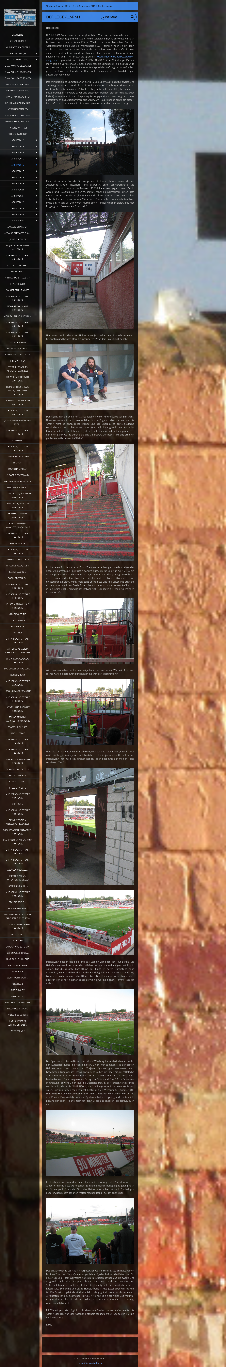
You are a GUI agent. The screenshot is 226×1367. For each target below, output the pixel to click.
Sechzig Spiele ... (17, 902)
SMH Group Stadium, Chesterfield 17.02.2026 (17, 650)
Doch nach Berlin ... (18, 908)
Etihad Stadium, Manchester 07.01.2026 (17, 525)
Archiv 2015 (18, 158)
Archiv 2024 (18, 214)
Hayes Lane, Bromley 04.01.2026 (17, 505)
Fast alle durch (17, 775)
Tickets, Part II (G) (17, 134)
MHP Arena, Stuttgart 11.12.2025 (18, 432)
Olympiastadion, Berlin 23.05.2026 (17, 926)
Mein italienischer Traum (17, 316)
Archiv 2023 (18, 208)
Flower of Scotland (17, 475)
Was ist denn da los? (17, 290)
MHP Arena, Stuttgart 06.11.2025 (18, 324)
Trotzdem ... (17, 934)
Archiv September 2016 (84, 6)
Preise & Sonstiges (18, 1014)
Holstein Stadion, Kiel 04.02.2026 (17, 606)
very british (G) (18, 53)
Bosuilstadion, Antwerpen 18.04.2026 (17, 832)
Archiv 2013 (18, 146)
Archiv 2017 (18, 171)
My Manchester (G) (17, 109)
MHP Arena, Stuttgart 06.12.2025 (18, 412)
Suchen (132, 17)
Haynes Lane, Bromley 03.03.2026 (18, 709)
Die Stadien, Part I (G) (17, 84)
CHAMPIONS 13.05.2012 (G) (18, 65)
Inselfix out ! (18, 990)
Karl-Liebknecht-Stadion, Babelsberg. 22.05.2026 (17, 916)
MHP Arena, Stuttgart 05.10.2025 (18, 257)
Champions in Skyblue (18, 769)
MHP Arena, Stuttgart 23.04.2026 (18, 852)
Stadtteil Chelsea (17, 727)
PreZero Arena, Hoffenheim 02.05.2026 (18, 878)
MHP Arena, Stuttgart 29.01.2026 (18, 586)
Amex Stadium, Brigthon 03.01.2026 (17, 495)
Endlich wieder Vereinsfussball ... (18, 1023)
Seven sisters (17, 620)
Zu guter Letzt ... (18, 940)
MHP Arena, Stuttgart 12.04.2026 (18, 812)
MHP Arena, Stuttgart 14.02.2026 (18, 640)
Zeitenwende (18, 1031)
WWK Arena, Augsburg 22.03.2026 (17, 761)
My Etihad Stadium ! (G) (17, 103)
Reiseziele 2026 (17, 543)
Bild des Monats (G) (17, 59)
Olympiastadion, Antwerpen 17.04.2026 (17, 822)
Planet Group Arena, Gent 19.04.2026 (17, 842)
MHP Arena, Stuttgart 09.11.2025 (18, 334)
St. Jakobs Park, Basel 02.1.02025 (17, 247)
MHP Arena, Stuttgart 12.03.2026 (18, 741)
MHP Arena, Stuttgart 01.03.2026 (18, 699)
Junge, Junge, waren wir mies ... (17, 422)
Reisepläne (17, 983)
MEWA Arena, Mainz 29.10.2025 (17, 308)
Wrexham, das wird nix (17, 1002)
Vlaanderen (17, 271)
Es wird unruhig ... (17, 886)
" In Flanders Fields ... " (17, 277)
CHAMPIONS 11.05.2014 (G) (18, 72)
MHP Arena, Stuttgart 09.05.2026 (18, 894)
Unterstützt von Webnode (90, 1363)
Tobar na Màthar (17, 468)
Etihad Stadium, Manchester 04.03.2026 (17, 719)
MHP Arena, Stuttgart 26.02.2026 (18, 683)
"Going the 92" (17, 996)
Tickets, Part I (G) (18, 127)
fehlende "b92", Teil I (18, 559)
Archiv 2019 (18, 183)
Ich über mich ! (18, 41)
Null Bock (17, 971)
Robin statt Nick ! (17, 578)
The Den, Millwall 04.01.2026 (17, 515)
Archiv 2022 (18, 202)
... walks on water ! (17, 226)
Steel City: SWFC (17, 781)
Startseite (17, 34)
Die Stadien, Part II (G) (17, 90)
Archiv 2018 (18, 177)
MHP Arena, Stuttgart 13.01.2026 (18, 535)
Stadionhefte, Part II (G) (17, 121)
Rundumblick (17, 674)
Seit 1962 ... (17, 804)
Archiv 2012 (18, 140)
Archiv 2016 (18, 165)
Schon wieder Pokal (18, 953)
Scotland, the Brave (17, 265)
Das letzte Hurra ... (17, 487)
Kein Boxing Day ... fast (17, 354)
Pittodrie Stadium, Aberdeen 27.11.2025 (17, 369)
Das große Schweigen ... (17, 668)
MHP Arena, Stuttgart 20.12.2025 (18, 448)
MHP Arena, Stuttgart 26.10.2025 (18, 298)
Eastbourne (17, 626)
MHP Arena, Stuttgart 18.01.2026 (18, 551)
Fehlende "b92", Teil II (17, 565)
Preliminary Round (17, 1008)
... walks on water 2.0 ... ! (17, 233)
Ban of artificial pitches (17, 481)
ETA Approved (17, 284)
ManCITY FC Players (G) (18, 96)
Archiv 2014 (18, 152)
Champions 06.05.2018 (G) (18, 78)
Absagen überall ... (17, 869)
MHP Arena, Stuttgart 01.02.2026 (18, 596)
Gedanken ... (17, 440)
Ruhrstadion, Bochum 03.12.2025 (17, 402)
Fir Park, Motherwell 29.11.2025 (17, 379)
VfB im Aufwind (18, 342)
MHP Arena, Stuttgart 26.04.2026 (18, 861)
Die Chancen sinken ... (17, 348)
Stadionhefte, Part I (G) (17, 115)
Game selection (17, 571)
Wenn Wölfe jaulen (17, 977)
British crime (18, 733)
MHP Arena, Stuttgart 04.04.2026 (18, 796)
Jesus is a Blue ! (18, 239)
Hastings (17, 632)
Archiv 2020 (18, 189)
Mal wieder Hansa (17, 965)
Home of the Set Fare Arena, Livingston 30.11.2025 (17, 391)
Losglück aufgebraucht (17, 691)
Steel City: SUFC (17, 787)
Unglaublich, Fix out (17, 959)
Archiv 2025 (18, 220)
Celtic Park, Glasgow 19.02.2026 (17, 660)
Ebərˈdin (17, 462)
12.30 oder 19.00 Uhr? (17, 456)
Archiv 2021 (18, 195)
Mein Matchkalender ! (17, 47)
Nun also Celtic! (18, 614)
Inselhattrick (17, 360)
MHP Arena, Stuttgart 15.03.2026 (18, 751)
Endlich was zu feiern (18, 946)
